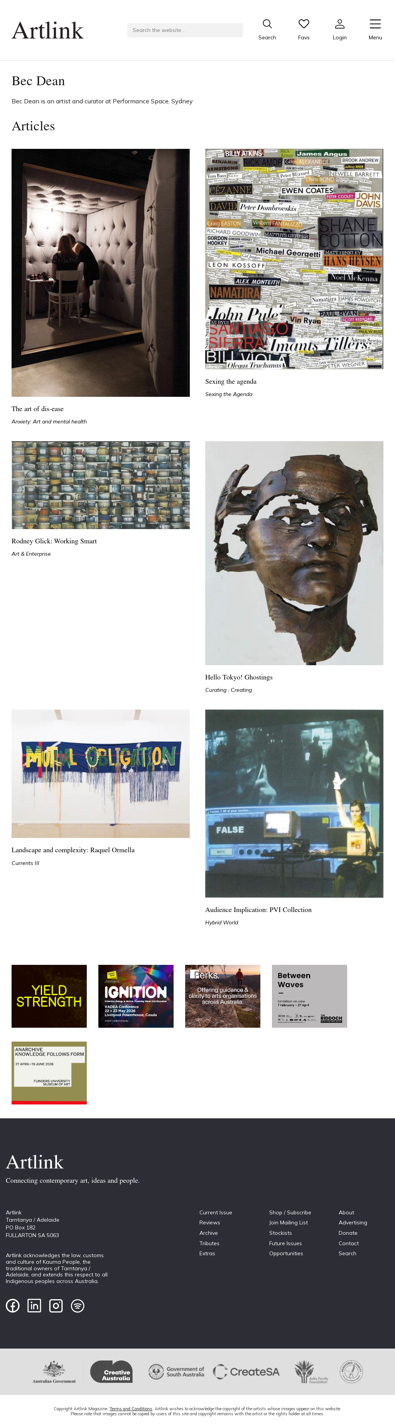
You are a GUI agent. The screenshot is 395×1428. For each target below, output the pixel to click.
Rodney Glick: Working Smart (54, 541)
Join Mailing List (288, 1222)
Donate (348, 1232)
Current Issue (215, 1212)
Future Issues (285, 1243)
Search (347, 1253)
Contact (349, 1243)
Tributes (209, 1243)
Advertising (353, 1222)
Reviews (209, 1222)
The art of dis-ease (38, 409)
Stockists (280, 1232)
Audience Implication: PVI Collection (258, 910)
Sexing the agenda (231, 382)
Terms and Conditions (131, 1408)
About (346, 1212)
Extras (207, 1253)
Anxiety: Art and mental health (49, 421)
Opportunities (286, 1253)
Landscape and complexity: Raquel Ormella (73, 850)
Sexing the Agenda (228, 394)
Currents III (25, 863)
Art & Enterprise (31, 553)
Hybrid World (221, 922)
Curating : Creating (228, 689)
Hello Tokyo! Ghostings (239, 677)
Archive (208, 1232)
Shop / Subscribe (290, 1212)
